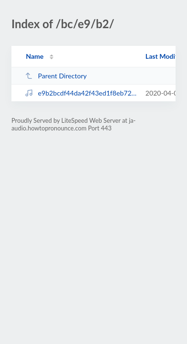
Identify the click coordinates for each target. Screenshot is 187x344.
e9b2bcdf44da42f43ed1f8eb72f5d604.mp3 (80, 93)
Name (34, 56)
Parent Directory (56, 76)
